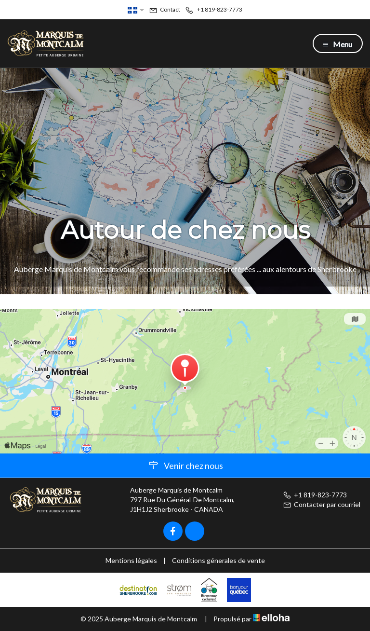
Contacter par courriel (321, 504)
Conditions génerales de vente (218, 560)
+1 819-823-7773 (315, 495)
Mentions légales (131, 560)
